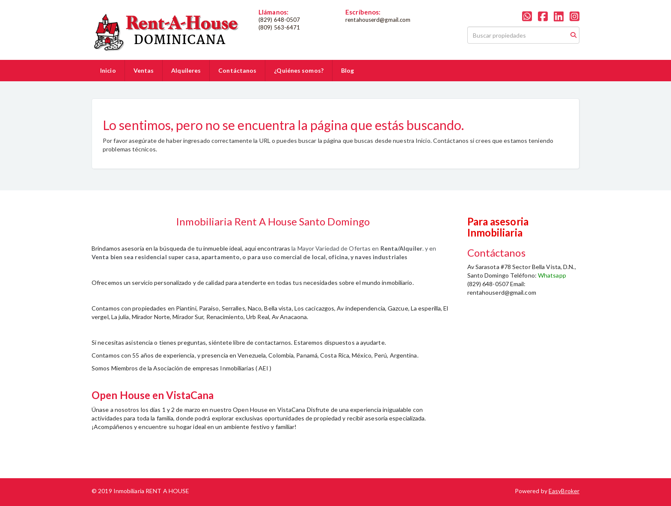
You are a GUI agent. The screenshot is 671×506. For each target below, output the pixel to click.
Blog (347, 70)
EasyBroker (564, 490)
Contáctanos (237, 70)
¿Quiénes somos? (299, 70)
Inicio (108, 70)
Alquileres (186, 70)
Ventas (144, 70)
